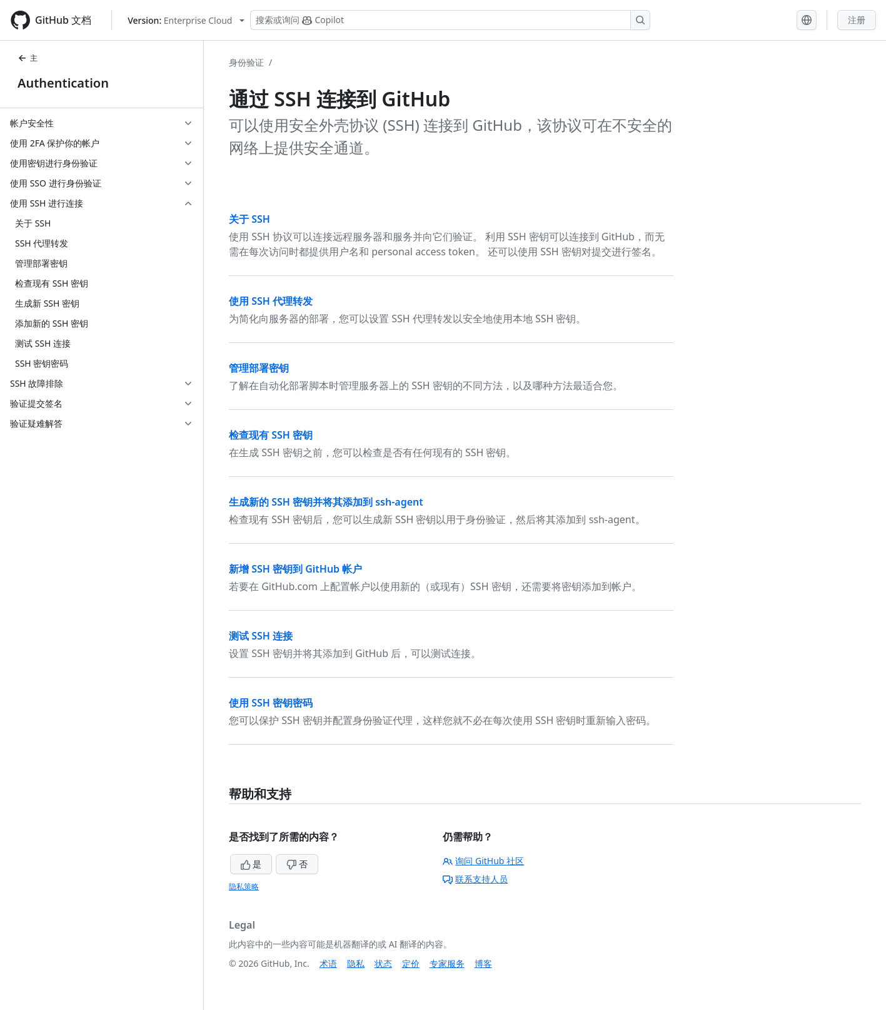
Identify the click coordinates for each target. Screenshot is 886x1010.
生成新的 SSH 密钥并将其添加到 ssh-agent (326, 502)
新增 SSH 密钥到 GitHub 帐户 (295, 569)
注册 (856, 20)
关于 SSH (249, 219)
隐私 (356, 963)
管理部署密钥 (259, 368)
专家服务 (447, 963)
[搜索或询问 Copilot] (450, 20)
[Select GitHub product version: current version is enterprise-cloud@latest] (186, 20)
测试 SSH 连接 (261, 636)
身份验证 (246, 62)
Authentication (63, 82)
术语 (328, 963)
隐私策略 (244, 886)
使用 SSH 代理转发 (271, 301)
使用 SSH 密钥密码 (271, 703)
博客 (483, 963)
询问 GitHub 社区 (483, 861)
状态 (383, 963)
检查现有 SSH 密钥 (271, 435)
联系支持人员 (475, 879)
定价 (411, 963)
